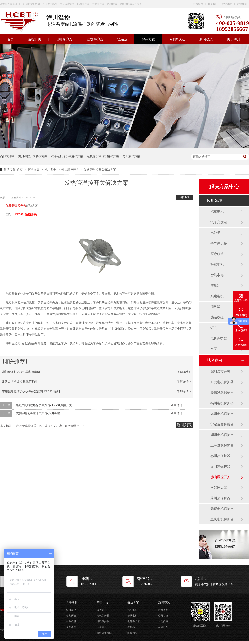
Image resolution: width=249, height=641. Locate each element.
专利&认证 (177, 39)
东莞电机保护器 (222, 382)
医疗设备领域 (104, 632)
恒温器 (122, 39)
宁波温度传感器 (222, 424)
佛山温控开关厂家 (50, 425)
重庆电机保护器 (222, 519)
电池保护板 (133, 621)
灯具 (213, 328)
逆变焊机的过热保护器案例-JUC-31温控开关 (43, 405)
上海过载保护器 (222, 445)
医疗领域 (217, 254)
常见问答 (163, 621)
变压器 (215, 285)
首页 (20, 169)
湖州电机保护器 (222, 435)
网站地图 (242, 3)
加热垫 (215, 306)
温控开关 (34, 39)
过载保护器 (95, 39)
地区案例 (51, 169)
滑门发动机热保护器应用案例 (21, 372)
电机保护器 (64, 39)
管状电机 (217, 264)
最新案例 (163, 609)
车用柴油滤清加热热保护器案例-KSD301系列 (31, 391)
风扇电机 (217, 296)
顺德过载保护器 (222, 392)
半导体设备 (218, 243)
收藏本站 (227, 3)
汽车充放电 (218, 222)
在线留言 (198, 3)
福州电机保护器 (222, 403)
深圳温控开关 (220, 371)
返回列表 (185, 197)
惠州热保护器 (220, 456)
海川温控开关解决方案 (32, 156)
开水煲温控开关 (75, 425)
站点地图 (163, 627)
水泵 (213, 349)
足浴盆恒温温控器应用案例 (19, 381)
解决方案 (148, 39)
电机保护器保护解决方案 (103, 156)
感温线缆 (217, 317)
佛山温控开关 (70, 169)
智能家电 (217, 275)
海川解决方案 (131, 156)
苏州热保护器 (220, 498)
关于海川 (233, 39)
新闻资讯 (164, 602)
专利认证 (71, 615)
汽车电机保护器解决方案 (67, 156)
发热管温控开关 (26, 425)
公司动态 (163, 615)
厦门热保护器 (220, 466)
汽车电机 (217, 211)
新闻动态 (206, 39)
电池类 (215, 233)
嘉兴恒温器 (218, 487)
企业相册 (71, 621)
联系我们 (213, 3)
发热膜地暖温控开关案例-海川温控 (37, 413)
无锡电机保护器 (222, 508)
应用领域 (214, 200)
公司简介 (71, 609)
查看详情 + (178, 405)
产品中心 (102, 602)
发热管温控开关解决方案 (100, 169)
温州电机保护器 (222, 413)
